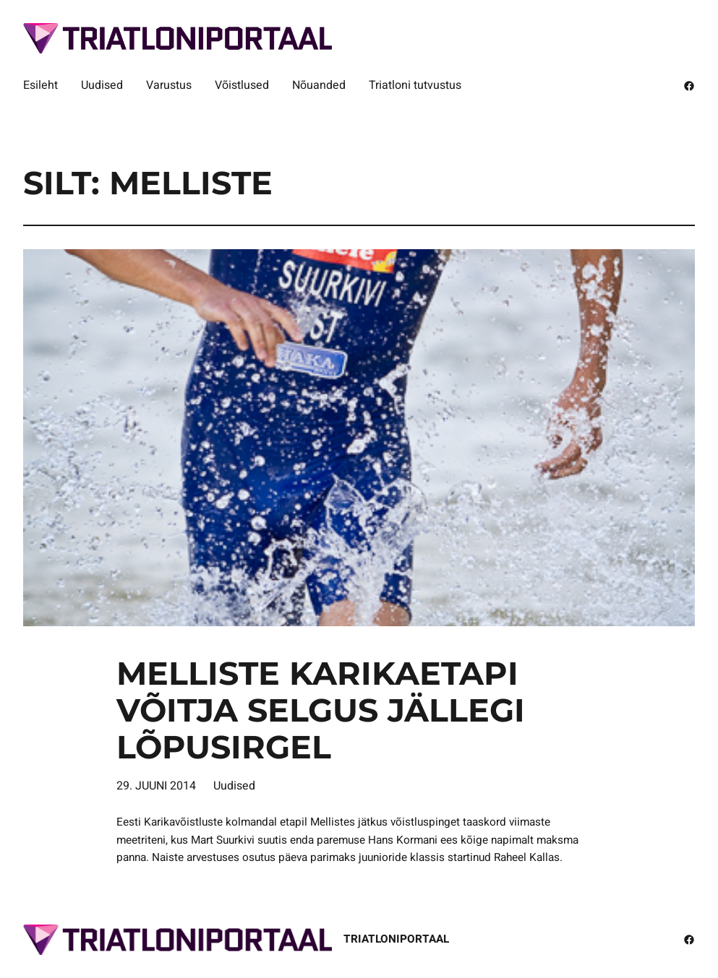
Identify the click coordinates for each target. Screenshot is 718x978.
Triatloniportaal (396, 939)
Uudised (234, 786)
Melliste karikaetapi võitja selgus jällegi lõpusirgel (320, 710)
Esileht (40, 85)
